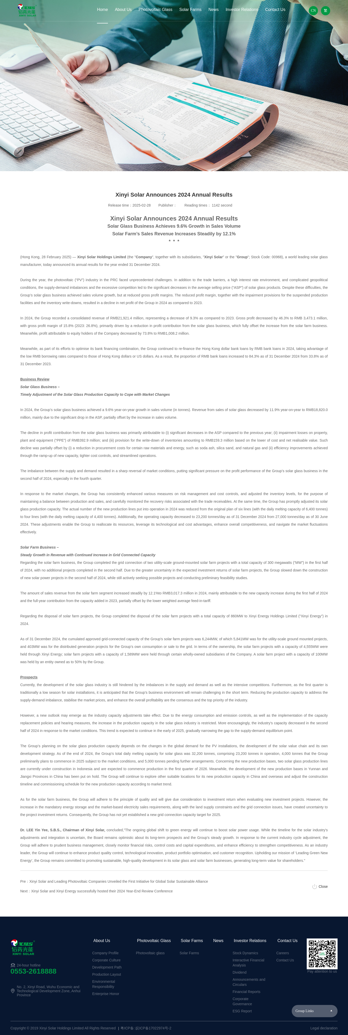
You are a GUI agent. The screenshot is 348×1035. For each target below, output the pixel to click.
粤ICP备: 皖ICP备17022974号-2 (146, 1028)
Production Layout (106, 974)
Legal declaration (324, 1028)
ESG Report (242, 1011)
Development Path (107, 967)
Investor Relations (242, 9)
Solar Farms (190, 9)
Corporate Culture (106, 960)
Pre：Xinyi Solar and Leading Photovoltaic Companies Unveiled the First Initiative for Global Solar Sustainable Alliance (114, 881)
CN (313, 10)
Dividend (239, 972)
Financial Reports (246, 992)
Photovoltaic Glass (155, 9)
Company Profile (105, 953)
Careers (282, 953)
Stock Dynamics (245, 953)
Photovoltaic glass (150, 953)
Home (102, 9)
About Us (123, 9)
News (213, 9)
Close (323, 886)
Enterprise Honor (105, 994)
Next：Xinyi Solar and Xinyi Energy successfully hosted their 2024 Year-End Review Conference (96, 891)
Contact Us (275, 9)
